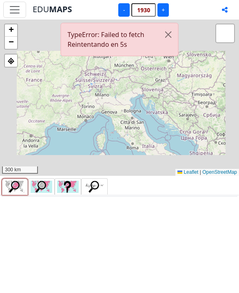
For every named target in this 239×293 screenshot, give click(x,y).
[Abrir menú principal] (14, 10)
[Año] (143, 10)
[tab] (15, 187)
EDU (52, 9)
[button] (11, 30)
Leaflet (187, 172)
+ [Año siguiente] (163, 10)
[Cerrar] (168, 34)
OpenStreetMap (219, 172)
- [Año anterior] (124, 10)
